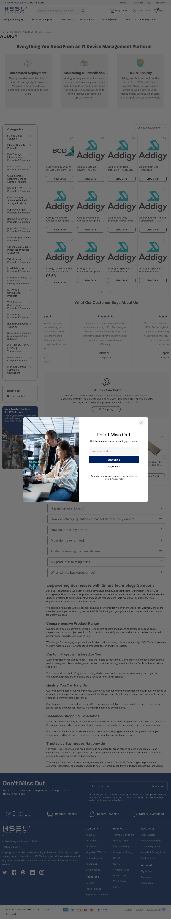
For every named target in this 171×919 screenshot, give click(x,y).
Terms (106, 479)
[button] (141, 422)
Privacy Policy (117, 479)
